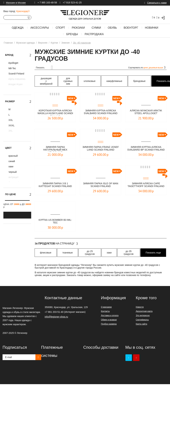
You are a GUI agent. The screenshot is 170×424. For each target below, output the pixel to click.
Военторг (131, 27)
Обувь (112, 27)
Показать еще (153, 252)
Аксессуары (39, 27)
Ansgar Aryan (15, 84)
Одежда (18, 27)
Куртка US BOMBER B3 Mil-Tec (55, 221)
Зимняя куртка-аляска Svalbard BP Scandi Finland (146, 149)
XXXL (11, 125)
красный (13, 155)
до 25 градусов (90, 252)
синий (11, 161)
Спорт (60, 27)
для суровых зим (68, 81)
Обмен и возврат (109, 320)
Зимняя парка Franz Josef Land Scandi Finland (100, 149)
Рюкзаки (78, 27)
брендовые (139, 81)
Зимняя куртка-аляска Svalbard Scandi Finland (100, 112)
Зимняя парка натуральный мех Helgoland (55, 149)
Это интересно (143, 315)
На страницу (56, 243)
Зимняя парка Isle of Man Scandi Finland (100, 185)
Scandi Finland (16, 73)
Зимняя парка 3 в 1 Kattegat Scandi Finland (55, 185)
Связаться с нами (157, 2)
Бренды (72, 34)
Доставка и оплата (109, 315)
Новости (140, 307)
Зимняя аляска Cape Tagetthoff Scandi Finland (146, 185)
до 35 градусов (128, 252)
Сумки (96, 27)
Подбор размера (109, 324)
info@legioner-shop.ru (56, 316)
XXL (10, 120)
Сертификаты (142, 320)
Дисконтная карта (144, 311)
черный (12, 172)
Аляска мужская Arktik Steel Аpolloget (146, 112)
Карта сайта (141, 324)
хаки (10, 166)
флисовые (45, 252)
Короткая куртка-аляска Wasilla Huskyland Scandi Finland (55, 112)
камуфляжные (114, 81)
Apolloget (13, 63)
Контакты (105, 311)
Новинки (151, 27)
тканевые (67, 252)
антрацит (13, 177)
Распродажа (94, 34)
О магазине (106, 307)
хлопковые (89, 81)
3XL (10, 130)
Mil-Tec (12, 68)
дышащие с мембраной (46, 81)
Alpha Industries (16, 79)
